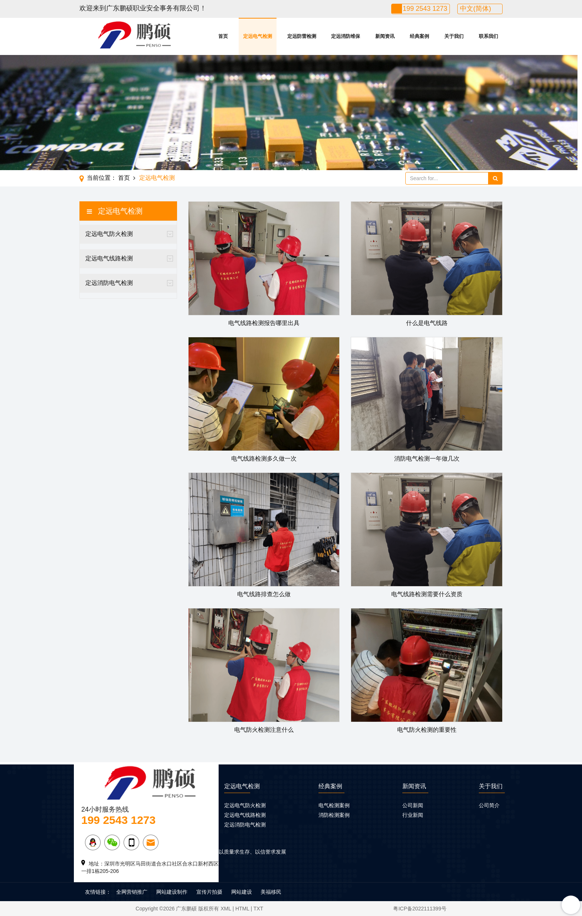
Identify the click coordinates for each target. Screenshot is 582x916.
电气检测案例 (334, 805)
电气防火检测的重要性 (427, 730)
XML (225, 909)
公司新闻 (412, 805)
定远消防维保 (345, 36)
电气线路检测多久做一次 (264, 458)
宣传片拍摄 (209, 892)
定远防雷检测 (301, 36)
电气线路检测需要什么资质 (426, 594)
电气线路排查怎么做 (264, 594)
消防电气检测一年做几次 (427, 458)
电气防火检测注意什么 (264, 730)
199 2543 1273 (425, 8)
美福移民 (271, 892)
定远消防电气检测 (109, 283)
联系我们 (488, 36)
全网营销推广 (131, 892)
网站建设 (241, 892)
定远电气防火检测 (109, 234)
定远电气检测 (257, 36)
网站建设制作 (171, 892)
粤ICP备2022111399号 (419, 909)
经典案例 (419, 36)
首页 (223, 36)
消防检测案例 (334, 815)
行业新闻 (412, 815)
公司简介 (489, 805)
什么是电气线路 (427, 323)
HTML (242, 909)
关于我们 (454, 36)
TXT (258, 909)
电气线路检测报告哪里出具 (264, 323)
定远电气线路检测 (109, 258)
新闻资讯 (385, 36)
